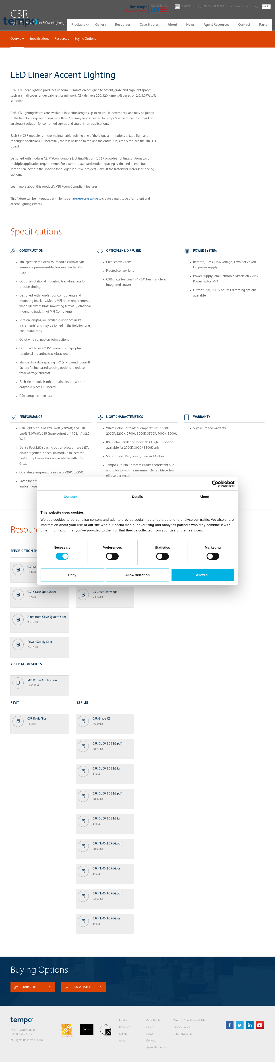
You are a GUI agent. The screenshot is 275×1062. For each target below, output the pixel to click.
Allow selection (137, 575)
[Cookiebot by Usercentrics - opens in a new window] (215, 483)
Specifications (39, 39)
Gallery (123, 1034)
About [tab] (204, 496)
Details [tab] (137, 496)
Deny (72, 575)
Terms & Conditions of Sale (189, 1020)
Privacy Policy (182, 1027)
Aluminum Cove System (84, 199)
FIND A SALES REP (210, 6)
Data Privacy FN (183, 1034)
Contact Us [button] (32, 987)
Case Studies (153, 1020)
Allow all (203, 575)
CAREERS (183, 6)
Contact (151, 1040)
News (149, 1034)
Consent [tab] (70, 496)
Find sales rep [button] (83, 987)
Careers (150, 1027)
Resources (62, 39)
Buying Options (85, 39)
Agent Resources (156, 1047)
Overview (17, 39)
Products (124, 1020)
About (122, 1040)
